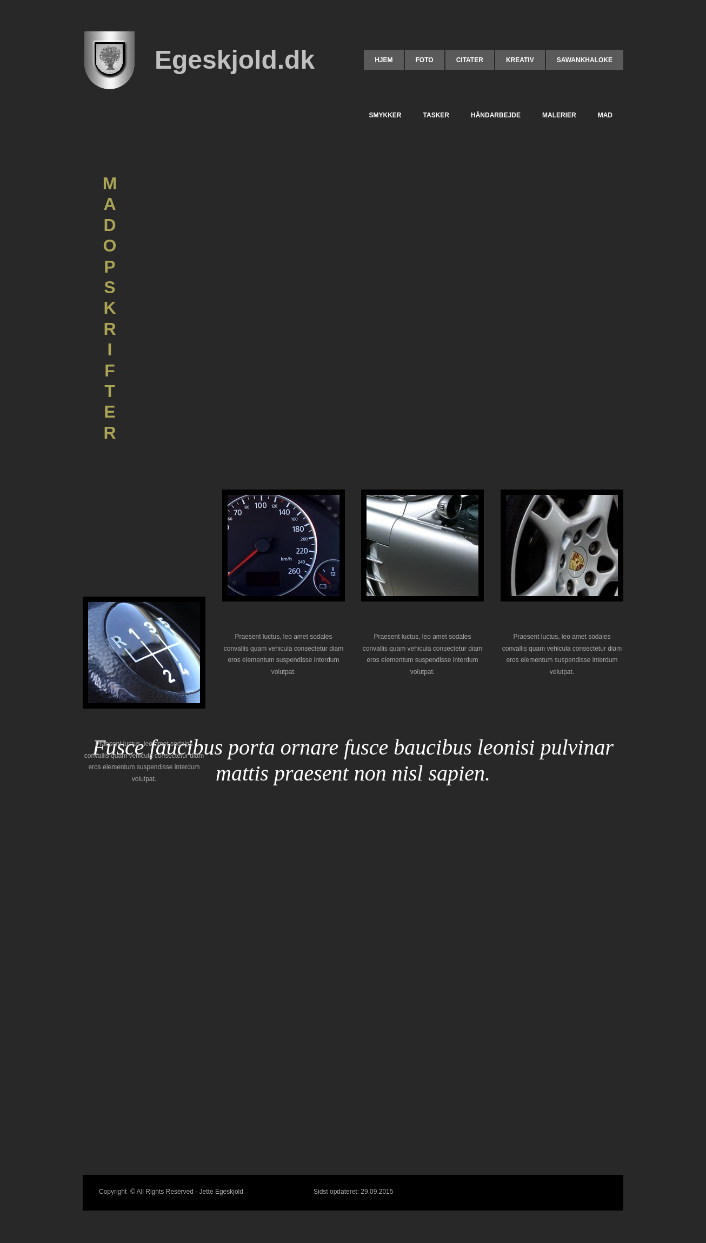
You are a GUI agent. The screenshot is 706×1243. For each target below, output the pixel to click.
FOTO (425, 60)
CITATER (469, 60)
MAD (605, 115)
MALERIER (559, 115)
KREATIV (520, 60)
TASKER (436, 115)
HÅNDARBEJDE (496, 115)
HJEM (383, 60)
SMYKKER (385, 115)
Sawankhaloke (584, 60)
